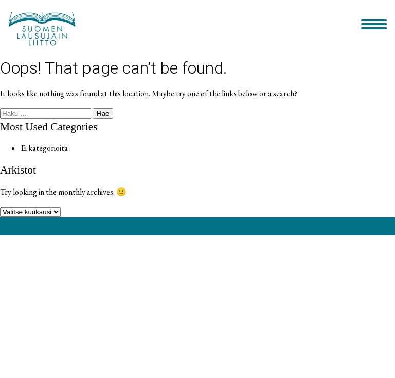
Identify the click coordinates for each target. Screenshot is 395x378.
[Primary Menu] (374, 25)
